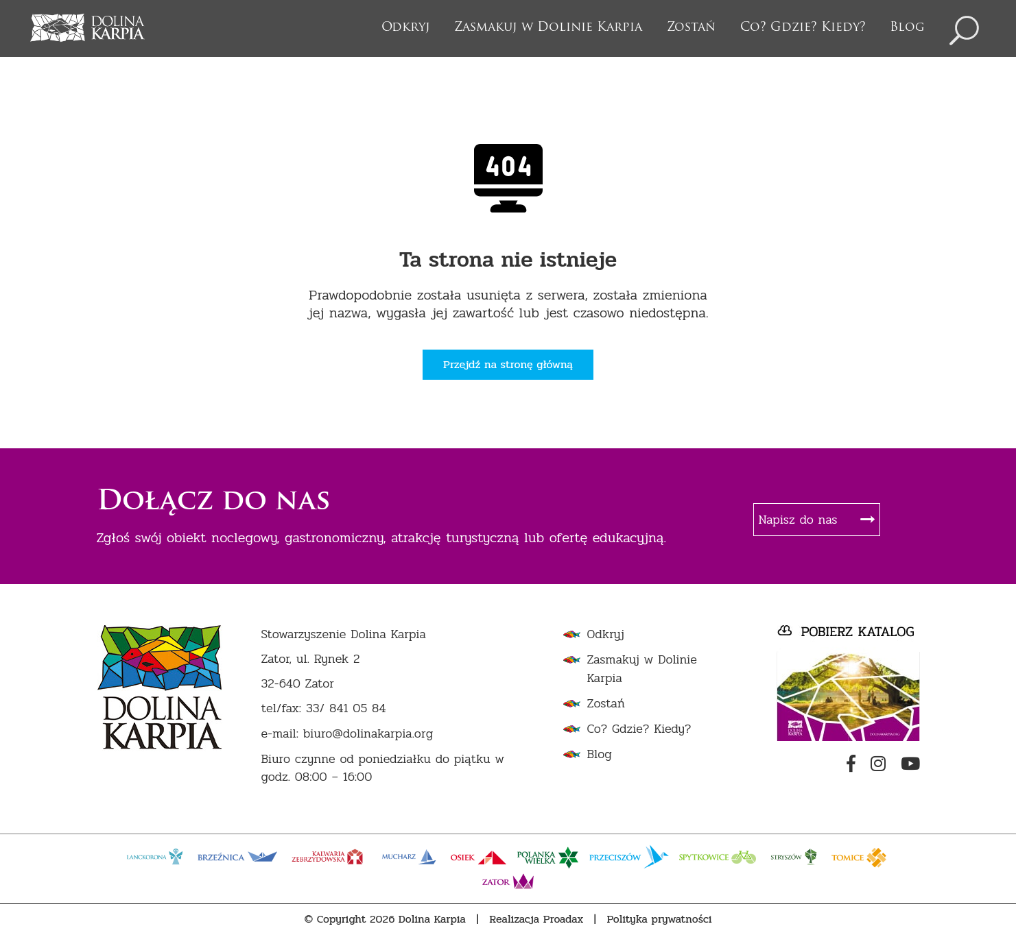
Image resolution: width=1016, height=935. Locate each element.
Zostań (691, 27)
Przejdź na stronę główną (508, 364)
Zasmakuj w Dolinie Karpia (548, 27)
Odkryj (405, 27)
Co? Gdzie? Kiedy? (803, 27)
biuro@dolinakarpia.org (368, 734)
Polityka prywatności (659, 919)
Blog (907, 27)
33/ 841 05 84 (346, 708)
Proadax (563, 919)
